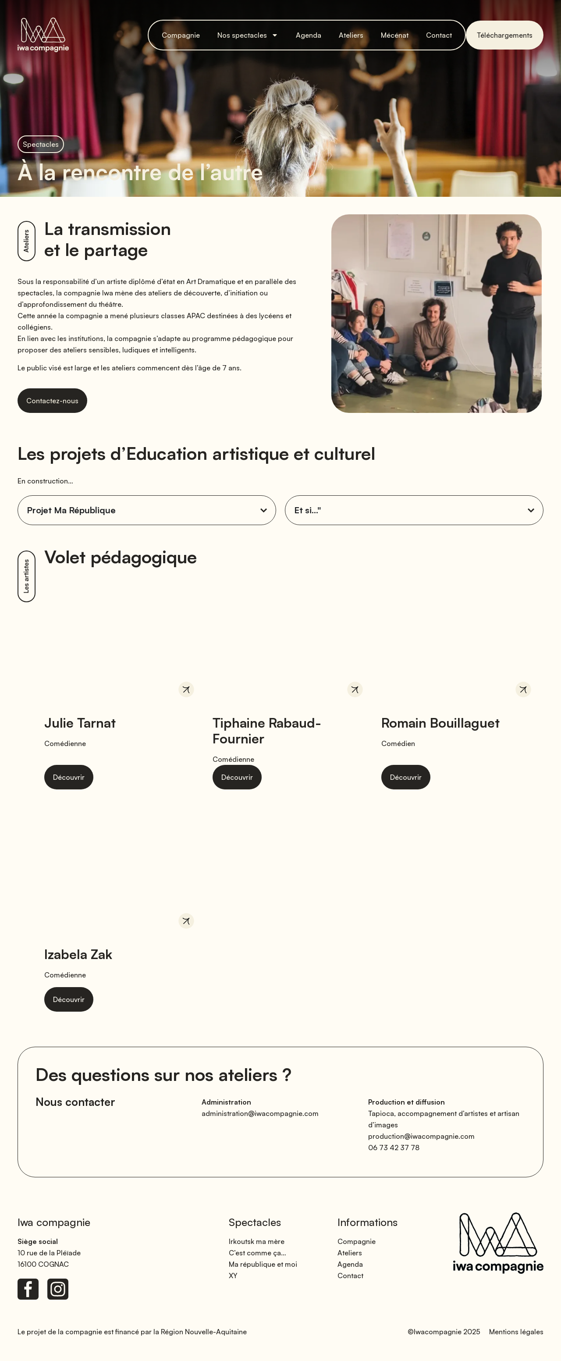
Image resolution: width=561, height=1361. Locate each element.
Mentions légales (516, 1331)
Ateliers (351, 35)
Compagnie (181, 35)
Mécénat (394, 35)
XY (233, 1275)
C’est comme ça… (257, 1252)
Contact (439, 35)
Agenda (308, 35)
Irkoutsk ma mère (256, 1241)
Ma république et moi (263, 1264)
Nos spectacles (247, 35)
